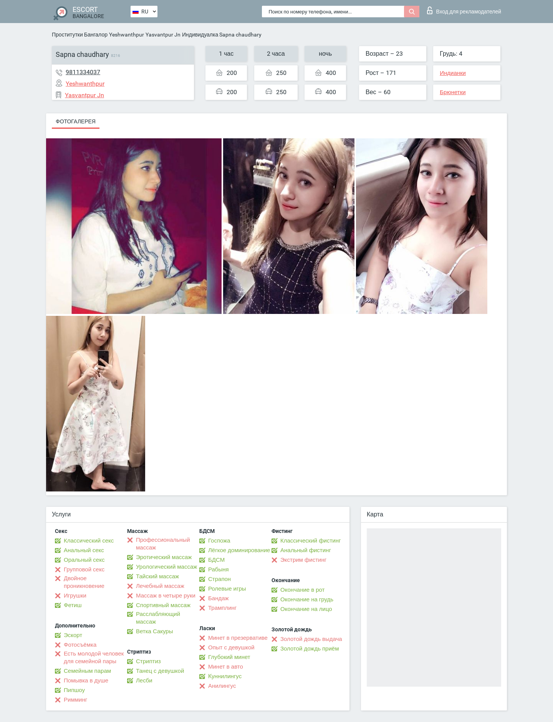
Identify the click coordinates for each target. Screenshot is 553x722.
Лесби (144, 680)
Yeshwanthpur (126, 35)
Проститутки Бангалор (80, 35)
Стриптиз (148, 661)
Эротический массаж (164, 557)
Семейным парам (87, 670)
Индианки (453, 73)
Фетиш (73, 605)
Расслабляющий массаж (158, 618)
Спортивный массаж (163, 605)
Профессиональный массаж (163, 543)
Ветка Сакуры (154, 631)
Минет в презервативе (238, 637)
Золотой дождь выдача (311, 639)
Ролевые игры (227, 588)
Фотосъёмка (80, 644)
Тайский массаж (157, 576)
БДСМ (216, 559)
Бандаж (218, 598)
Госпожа (219, 540)
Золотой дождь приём (309, 648)
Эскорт (73, 635)
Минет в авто (225, 666)
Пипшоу (74, 690)
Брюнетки (452, 92)
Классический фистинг (310, 540)
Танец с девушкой (160, 670)
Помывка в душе (86, 680)
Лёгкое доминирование (239, 550)
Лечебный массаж (160, 586)
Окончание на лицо (306, 609)
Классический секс (89, 540)
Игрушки (75, 595)
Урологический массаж (166, 566)
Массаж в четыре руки (165, 595)
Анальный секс (84, 550)
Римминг (75, 699)
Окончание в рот (302, 589)
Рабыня (218, 569)
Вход (464, 10)
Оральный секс (84, 559)
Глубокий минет (229, 657)
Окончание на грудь (306, 599)
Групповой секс (84, 569)
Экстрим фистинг (303, 559)
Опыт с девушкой (231, 647)
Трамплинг (222, 607)
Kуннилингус (225, 676)
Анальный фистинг (305, 550)
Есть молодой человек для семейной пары (94, 657)
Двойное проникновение (84, 582)
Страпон (219, 579)
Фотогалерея (76, 121)
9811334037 (83, 72)
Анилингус (222, 685)
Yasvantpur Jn (163, 35)
